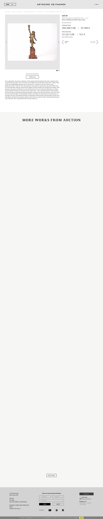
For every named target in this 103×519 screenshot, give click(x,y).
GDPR (11, 507)
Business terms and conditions (19, 505)
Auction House (14, 493)
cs (94, 4)
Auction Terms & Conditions (18, 502)
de (98, 4)
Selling (11, 500)
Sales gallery (13, 495)
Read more (51, 475)
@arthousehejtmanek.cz (85, 498)
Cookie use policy (14, 508)
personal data (48, 517)
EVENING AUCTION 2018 (29, 11)
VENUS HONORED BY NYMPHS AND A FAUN (55, 11)
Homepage (7, 11)
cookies (76, 517)
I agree (81, 517)
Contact (86, 494)
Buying (11, 498)
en (96, 4)
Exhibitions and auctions (16, 11)
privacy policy (29, 517)
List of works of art (40, 11)
